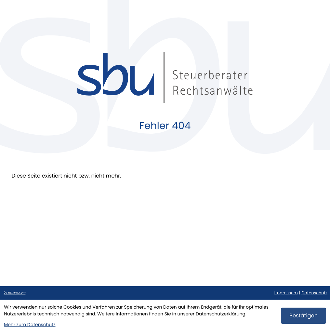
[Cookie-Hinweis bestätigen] (303, 316)
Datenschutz (314, 293)
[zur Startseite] (165, 77)
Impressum (286, 293)
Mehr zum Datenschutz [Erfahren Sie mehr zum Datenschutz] (29, 324)
